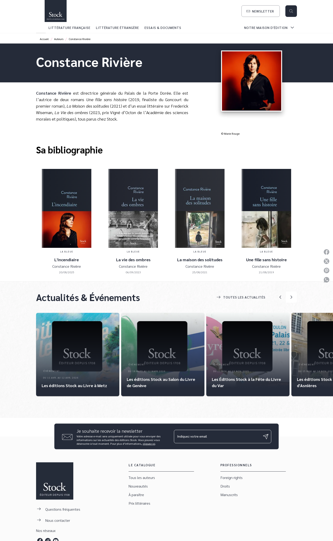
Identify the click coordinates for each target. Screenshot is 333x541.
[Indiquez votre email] (217, 436)
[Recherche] (291, 11)
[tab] (41, 27)
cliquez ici (149, 443)
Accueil (44, 39)
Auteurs (58, 39)
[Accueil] (55, 11)
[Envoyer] (265, 436)
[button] (260, 11)
